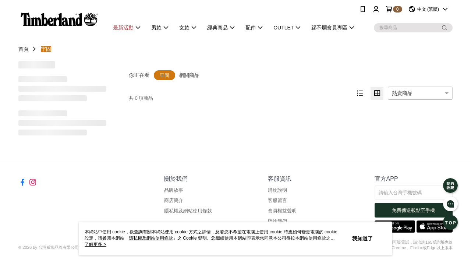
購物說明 (277, 190)
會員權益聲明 (282, 210)
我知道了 (362, 238)
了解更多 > (95, 244)
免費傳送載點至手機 (413, 210)
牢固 (46, 49)
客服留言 (277, 200)
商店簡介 (173, 200)
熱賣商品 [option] (402, 93)
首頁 (23, 49)
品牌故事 (173, 190)
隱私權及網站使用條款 (188, 210)
